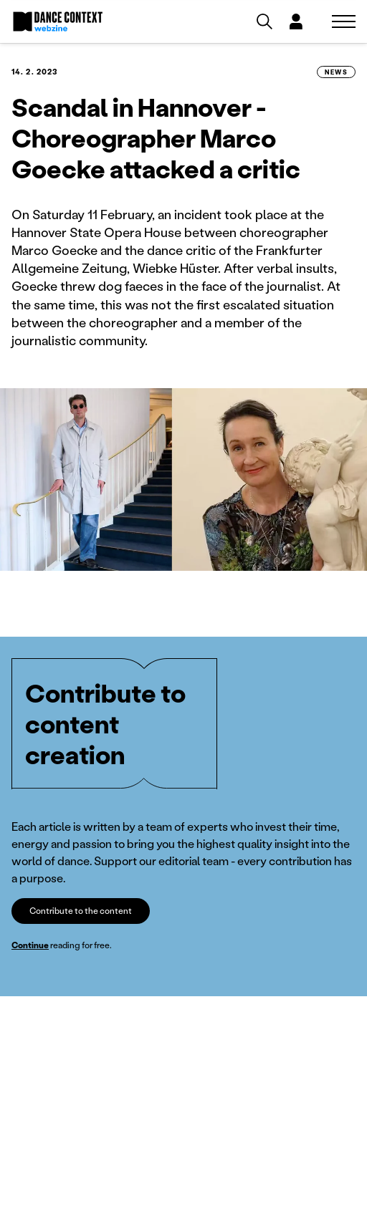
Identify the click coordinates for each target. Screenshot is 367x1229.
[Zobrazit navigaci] (344, 21)
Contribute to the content (80, 910)
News (336, 72)
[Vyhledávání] (264, 21)
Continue (30, 945)
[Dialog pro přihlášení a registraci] (296, 21)
